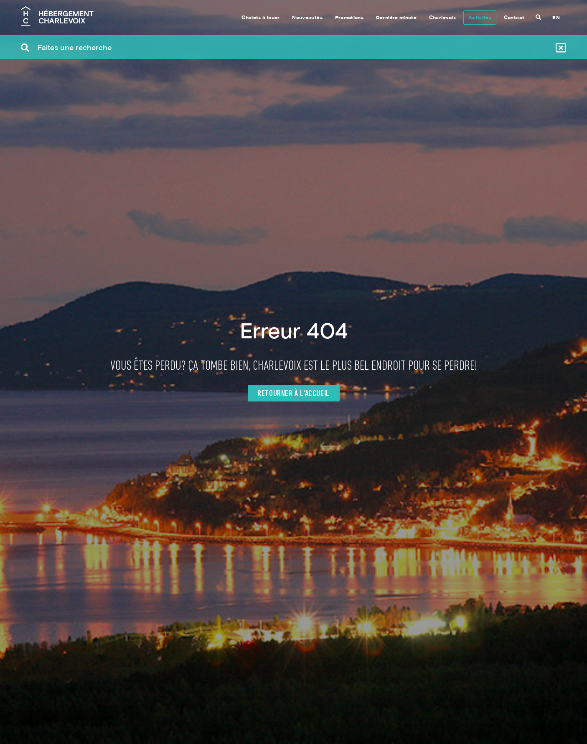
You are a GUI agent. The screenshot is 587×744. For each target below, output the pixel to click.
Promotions (349, 18)
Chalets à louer (260, 18)
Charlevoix (442, 18)
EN (556, 18)
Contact (514, 18)
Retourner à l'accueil (293, 394)
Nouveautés (307, 18)
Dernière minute (396, 18)
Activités (479, 18)
